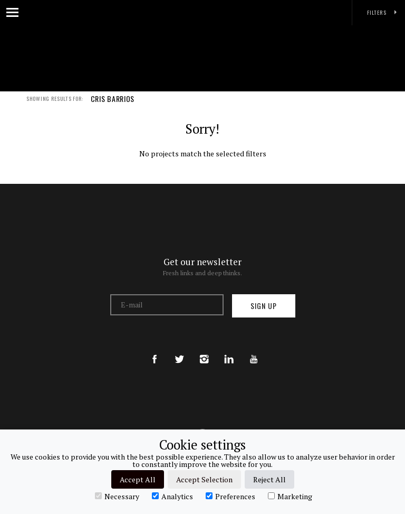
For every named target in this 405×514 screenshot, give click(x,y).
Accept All (138, 479)
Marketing (290, 496)
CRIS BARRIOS (112, 104)
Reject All (269, 479)
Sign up (263, 305)
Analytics (172, 496)
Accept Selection (204, 479)
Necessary (117, 496)
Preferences (230, 496)
